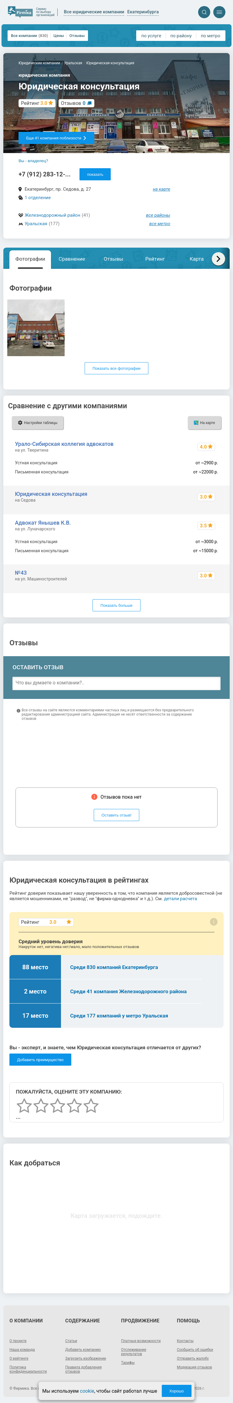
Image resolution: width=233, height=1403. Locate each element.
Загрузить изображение (85, 1358)
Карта (197, 259)
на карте (162, 189)
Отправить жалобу (193, 1358)
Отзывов (73, 103)
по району (180, 35)
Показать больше (116, 605)
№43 (21, 573)
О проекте (17, 1341)
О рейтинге (18, 1358)
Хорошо (176, 1391)
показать (95, 174)
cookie (87, 1391)
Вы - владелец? (33, 161)
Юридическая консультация (51, 494)
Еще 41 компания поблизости (56, 138)
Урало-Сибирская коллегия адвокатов (64, 444)
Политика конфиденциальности (28, 1369)
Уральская (36, 223)
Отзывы (77, 35)
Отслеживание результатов (133, 1352)
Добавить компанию (83, 1350)
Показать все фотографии (116, 368)
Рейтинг (155, 259)
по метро (210, 35)
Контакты (185, 1341)
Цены (58, 35)
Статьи (71, 1341)
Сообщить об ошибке (195, 1350)
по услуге (151, 35)
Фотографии (30, 259)
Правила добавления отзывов (83, 1369)
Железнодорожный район (52, 215)
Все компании (29, 35)
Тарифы (128, 1363)
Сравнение (72, 259)
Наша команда (22, 1350)
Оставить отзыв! (117, 815)
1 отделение (38, 197)
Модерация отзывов (194, 1367)
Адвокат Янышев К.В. (43, 522)
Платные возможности (141, 1341)
